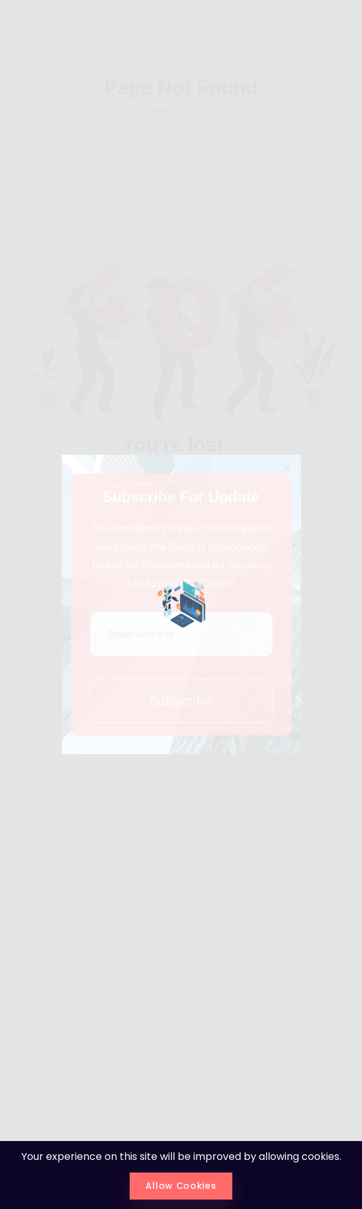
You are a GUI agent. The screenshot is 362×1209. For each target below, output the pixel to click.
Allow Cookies (180, 1185)
